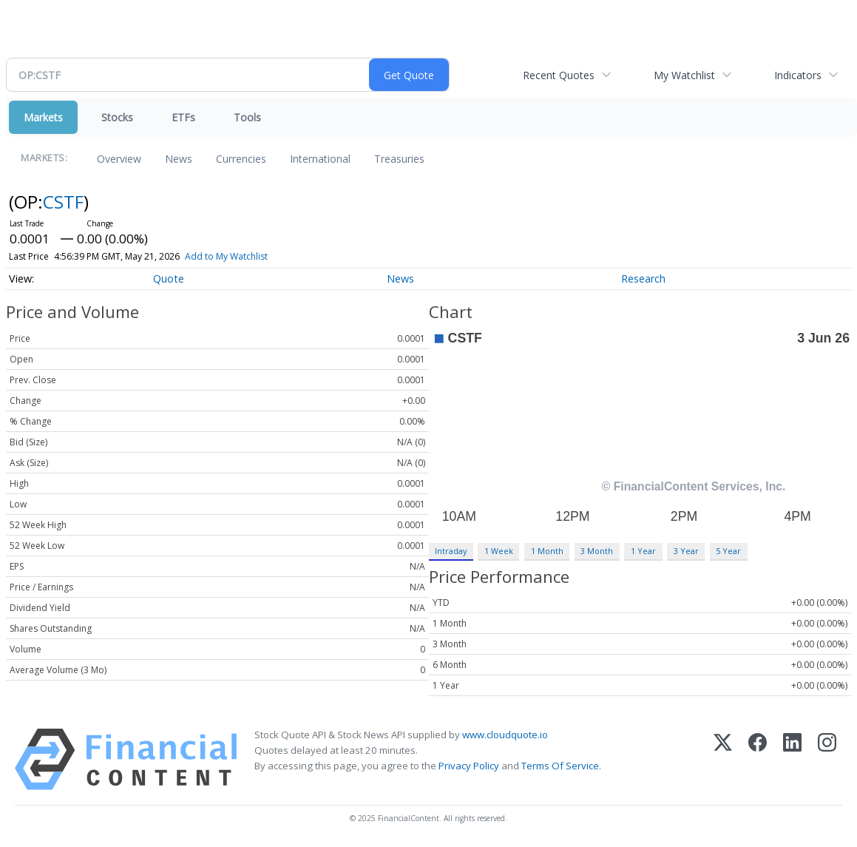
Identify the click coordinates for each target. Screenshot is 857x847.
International (320, 159)
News (178, 159)
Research (643, 278)
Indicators (798, 75)
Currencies (241, 159)
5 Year (728, 550)
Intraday (451, 550)
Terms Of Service (560, 765)
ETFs (183, 117)
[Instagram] (827, 759)
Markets (43, 117)
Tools (247, 117)
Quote (168, 278)
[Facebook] (757, 759)
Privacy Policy (468, 765)
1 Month (547, 550)
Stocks (117, 117)
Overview (119, 159)
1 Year (643, 550)
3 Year (686, 550)
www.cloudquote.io (505, 734)
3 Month (596, 550)
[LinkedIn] (792, 759)
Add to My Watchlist (226, 256)
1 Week (498, 550)
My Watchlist (684, 75)
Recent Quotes (559, 75)
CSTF (63, 201)
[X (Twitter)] (723, 759)
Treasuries (399, 159)
